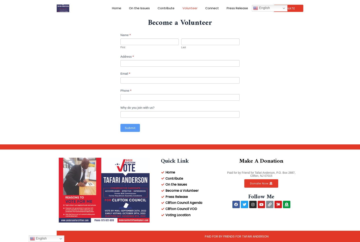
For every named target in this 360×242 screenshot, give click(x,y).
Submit (130, 128)
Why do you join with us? (137, 107)
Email (125, 73)
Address (127, 56)
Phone (125, 90)
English (256, 8)
